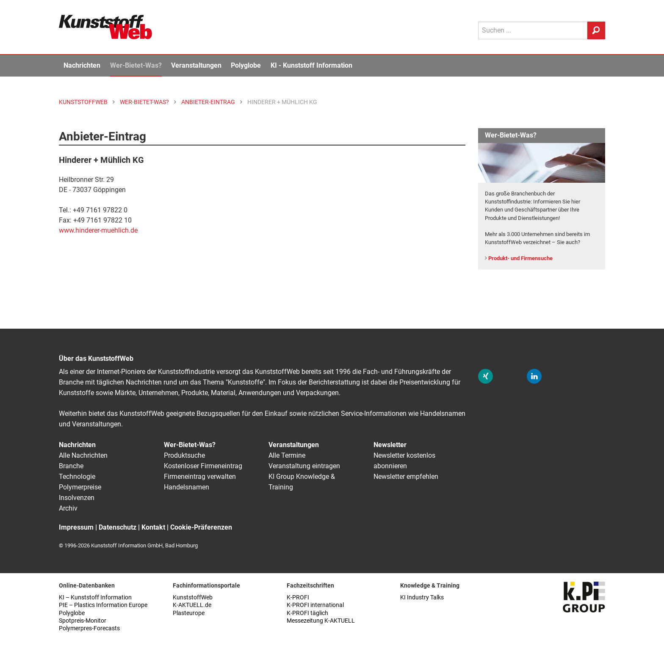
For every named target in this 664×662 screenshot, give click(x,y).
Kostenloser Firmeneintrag (203, 466)
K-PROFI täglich (307, 613)
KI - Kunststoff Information (311, 65)
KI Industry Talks (422, 597)
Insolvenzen (76, 498)
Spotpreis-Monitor (82, 620)
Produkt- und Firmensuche (520, 258)
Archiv (68, 508)
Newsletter (390, 445)
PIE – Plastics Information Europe (103, 605)
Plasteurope (189, 613)
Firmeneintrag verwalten (200, 476)
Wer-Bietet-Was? (136, 65)
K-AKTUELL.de (192, 605)
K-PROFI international (315, 605)
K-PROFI (298, 597)
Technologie (77, 476)
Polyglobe (246, 65)
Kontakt (153, 527)
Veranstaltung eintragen (304, 466)
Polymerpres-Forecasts (89, 628)
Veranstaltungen (196, 65)
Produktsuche (184, 455)
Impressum (76, 527)
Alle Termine (286, 455)
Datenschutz (117, 527)
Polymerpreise (80, 487)
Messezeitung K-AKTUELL (321, 620)
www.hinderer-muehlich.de (98, 230)
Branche (71, 466)
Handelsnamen (186, 487)
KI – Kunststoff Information (95, 597)
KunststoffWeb (193, 597)
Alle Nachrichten (83, 455)
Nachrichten (82, 65)
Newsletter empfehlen (406, 476)
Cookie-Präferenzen (201, 527)
